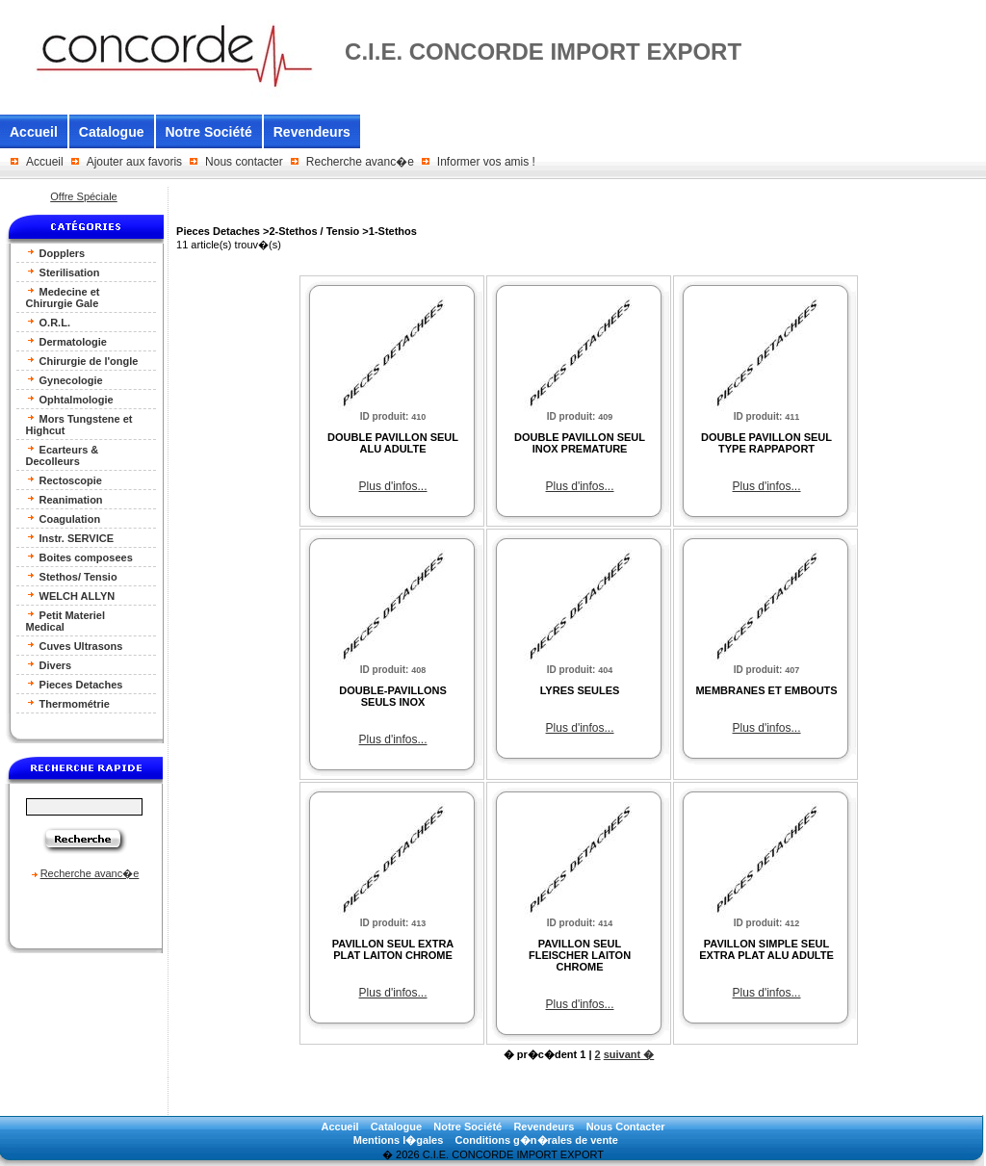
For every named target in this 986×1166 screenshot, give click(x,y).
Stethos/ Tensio (71, 576)
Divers (49, 665)
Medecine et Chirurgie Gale (63, 297)
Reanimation (64, 499)
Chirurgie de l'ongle (82, 360)
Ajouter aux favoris (134, 161)
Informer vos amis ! (486, 161)
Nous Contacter (625, 1126)
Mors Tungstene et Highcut (79, 424)
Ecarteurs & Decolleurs (62, 455)
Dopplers (56, 252)
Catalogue (111, 132)
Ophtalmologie (70, 399)
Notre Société (209, 132)
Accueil (34, 132)
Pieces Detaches (74, 684)
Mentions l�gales (398, 1140)
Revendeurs (311, 132)
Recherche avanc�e (360, 161)
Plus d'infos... (393, 486)
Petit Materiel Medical (66, 621)
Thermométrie (68, 703)
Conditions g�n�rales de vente (536, 1140)
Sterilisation (63, 272)
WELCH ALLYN (71, 595)
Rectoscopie (64, 480)
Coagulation (63, 518)
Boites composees (79, 557)
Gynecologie (64, 380)
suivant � (629, 1054)
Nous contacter (244, 161)
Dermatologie (66, 341)
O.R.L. (48, 322)
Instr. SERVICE (70, 537)
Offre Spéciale (83, 196)
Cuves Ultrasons (74, 645)
